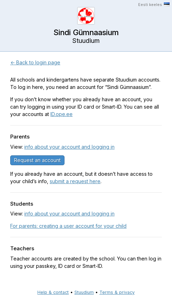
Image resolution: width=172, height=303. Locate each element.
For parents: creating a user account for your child (68, 226)
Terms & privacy (117, 292)
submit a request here (75, 181)
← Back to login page (35, 62)
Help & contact (53, 292)
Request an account (37, 160)
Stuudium (84, 292)
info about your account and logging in (69, 147)
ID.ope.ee (61, 114)
